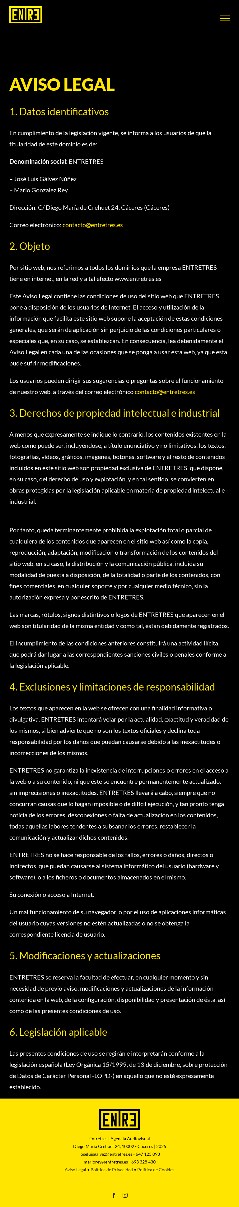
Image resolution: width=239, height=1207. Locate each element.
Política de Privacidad (112, 1169)
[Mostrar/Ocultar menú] (225, 18)
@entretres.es (92, 224)
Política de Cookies (155, 1169)
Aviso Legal (75, 1169)
